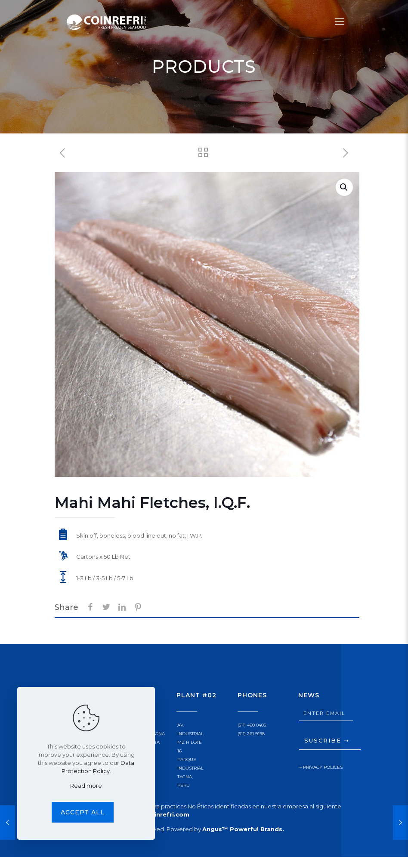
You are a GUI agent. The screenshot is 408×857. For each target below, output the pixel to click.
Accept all (83, 812)
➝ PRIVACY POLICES (320, 767)
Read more (86, 785)
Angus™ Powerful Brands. (243, 829)
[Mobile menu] (339, 21)
